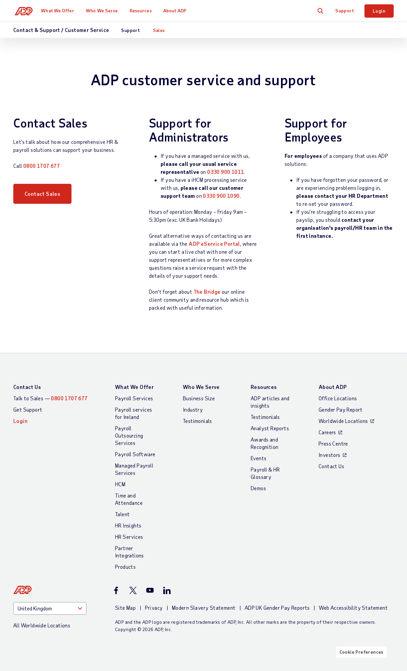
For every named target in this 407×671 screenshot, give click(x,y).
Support (344, 10)
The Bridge (207, 291)
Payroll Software (135, 454)
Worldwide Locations (343, 421)
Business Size (199, 398)
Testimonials (197, 421)
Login (379, 11)
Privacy (154, 607)
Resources (143, 10)
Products (125, 566)
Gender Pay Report (341, 409)
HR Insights (128, 525)
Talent (122, 514)
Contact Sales (42, 195)
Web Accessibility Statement (353, 607)
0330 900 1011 (225, 171)
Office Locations (338, 398)
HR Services (129, 536)
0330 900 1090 (221, 195)
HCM (120, 484)
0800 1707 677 (41, 166)
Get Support (27, 409)
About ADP (177, 10)
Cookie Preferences (361, 665)
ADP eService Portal (214, 243)
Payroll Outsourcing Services (129, 435)
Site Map (125, 607)
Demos (258, 488)
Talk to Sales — (50, 398)
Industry (193, 409)
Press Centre (333, 443)
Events (258, 458)
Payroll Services (134, 398)
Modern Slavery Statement (204, 607)
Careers (327, 432)
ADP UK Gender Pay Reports (277, 607)
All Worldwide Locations (41, 625)
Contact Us (27, 387)
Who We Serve (104, 10)
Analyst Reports (270, 428)
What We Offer (60, 10)
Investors (329, 455)
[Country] (49, 608)
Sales (159, 30)
